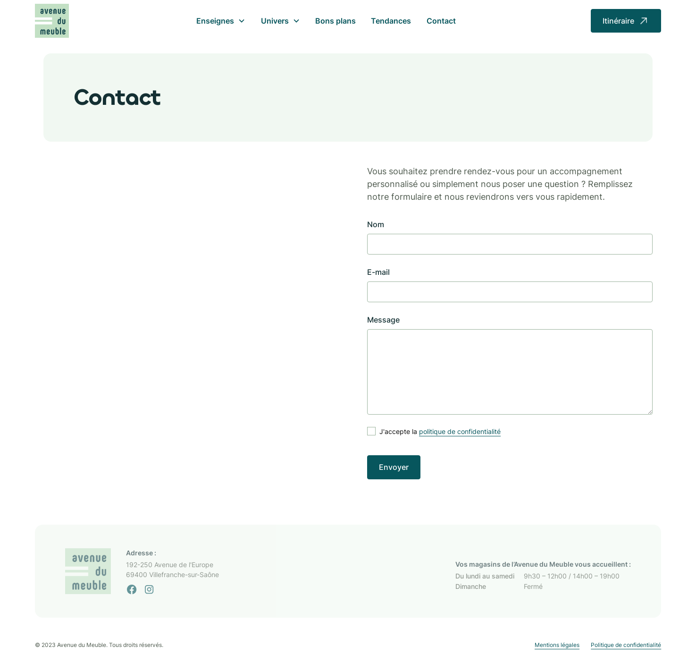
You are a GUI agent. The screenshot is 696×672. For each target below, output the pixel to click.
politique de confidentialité (460, 431)
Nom (375, 224)
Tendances (391, 21)
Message (383, 319)
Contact (441, 21)
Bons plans (335, 21)
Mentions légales (557, 644)
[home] (52, 21)
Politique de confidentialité (626, 644)
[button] (220, 21)
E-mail (378, 272)
